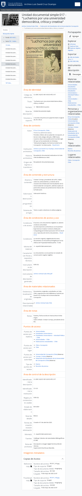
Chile (37, 345)
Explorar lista (73, 46)
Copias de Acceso (32, 458)
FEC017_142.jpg (54, 478)
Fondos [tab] (5, 30)
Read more (55, 145)
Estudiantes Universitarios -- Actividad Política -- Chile (74, 94)
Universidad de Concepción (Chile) (46, 354)
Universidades (40, 331)
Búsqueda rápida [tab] (8, 34)
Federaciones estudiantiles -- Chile (46, 341)
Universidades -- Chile (43, 339)
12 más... (8, 45)
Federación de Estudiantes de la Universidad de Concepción (59, 26)
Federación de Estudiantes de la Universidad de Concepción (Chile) (73, 134)
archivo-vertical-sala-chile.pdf (43, 274)
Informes (72, 44)
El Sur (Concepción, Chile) (41, 130)
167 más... (9, 83)
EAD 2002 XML (73, 61)
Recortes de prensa (42, 366)
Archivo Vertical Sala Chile (30, 26)
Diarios (38, 364)
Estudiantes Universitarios (44, 333)
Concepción (43, 345)
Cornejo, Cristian (41, 356)
